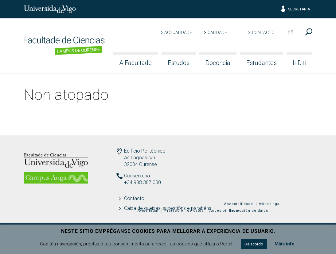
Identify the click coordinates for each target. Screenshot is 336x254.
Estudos (178, 62)
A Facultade (135, 62)
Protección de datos (248, 211)
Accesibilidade (238, 204)
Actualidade (178, 32)
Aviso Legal (270, 204)
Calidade (217, 32)
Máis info (285, 244)
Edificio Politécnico (145, 151)
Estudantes (261, 62)
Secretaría (295, 9)
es (291, 31)
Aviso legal (148, 211)
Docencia (217, 62)
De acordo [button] (253, 244)
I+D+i (299, 62)
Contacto (263, 32)
